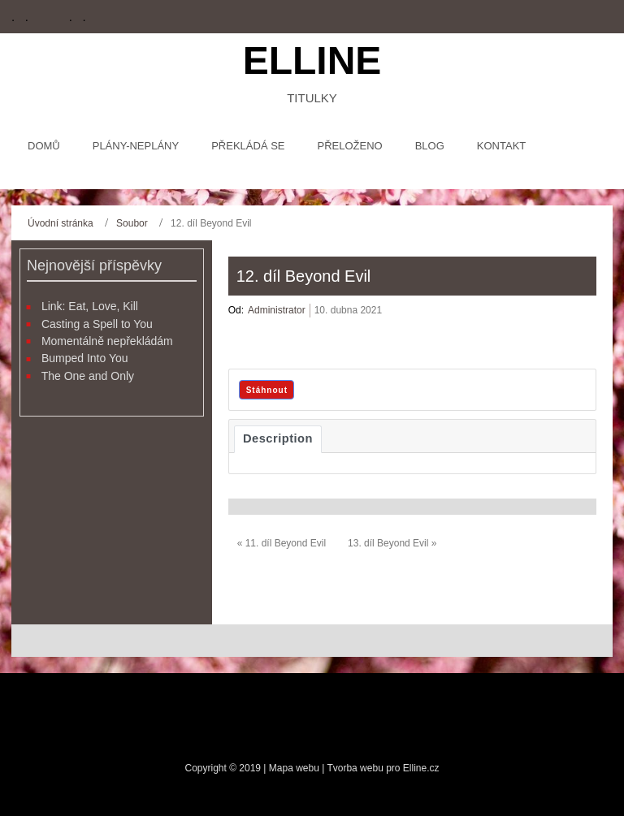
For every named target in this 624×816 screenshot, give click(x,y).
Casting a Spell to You (97, 323)
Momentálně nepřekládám (107, 341)
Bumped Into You (84, 358)
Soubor (132, 223)
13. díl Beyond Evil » (392, 543)
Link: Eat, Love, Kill (89, 306)
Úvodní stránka (60, 223)
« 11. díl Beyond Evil (281, 543)
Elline (312, 60)
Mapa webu (295, 768)
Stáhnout (267, 390)
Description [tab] (278, 438)
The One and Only (87, 375)
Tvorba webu (355, 768)
